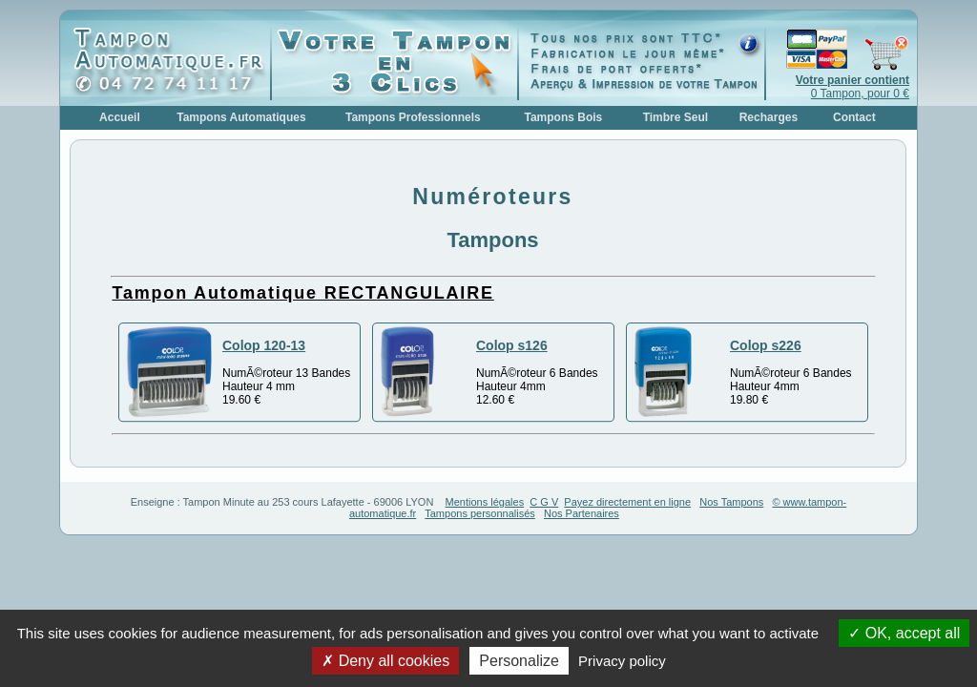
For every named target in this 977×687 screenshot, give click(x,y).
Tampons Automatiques (241, 117)
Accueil (119, 117)
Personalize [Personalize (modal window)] (519, 661)
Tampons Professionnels (413, 117)
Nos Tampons (731, 502)
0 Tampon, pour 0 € (852, 86)
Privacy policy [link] (622, 661)
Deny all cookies (385, 661)
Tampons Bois (563, 117)
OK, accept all (904, 633)
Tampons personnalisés (480, 513)
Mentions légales (485, 502)
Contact (854, 117)
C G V (544, 502)
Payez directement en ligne (627, 502)
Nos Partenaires (581, 513)
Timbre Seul (675, 117)
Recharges (768, 117)
